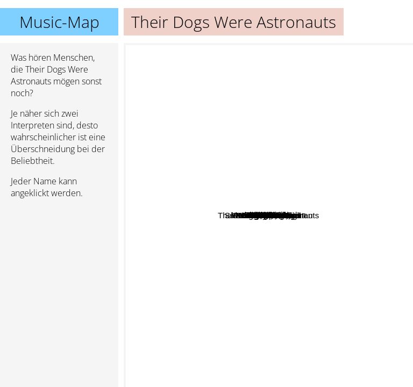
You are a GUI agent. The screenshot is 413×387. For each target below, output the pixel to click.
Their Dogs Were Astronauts (268, 215)
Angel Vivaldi (280, 226)
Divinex (297, 62)
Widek (321, 233)
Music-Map (59, 22)
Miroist (325, 199)
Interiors (265, 123)
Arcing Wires (245, 125)
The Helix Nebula (292, 256)
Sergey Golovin (253, 292)
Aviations (241, 311)
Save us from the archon (249, 354)
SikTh (193, 109)
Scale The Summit (331, 302)
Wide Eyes (263, 181)
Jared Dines (189, 277)
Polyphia (379, 263)
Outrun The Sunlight (181, 302)
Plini (379, 226)
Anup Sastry (185, 218)
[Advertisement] (59, 264)
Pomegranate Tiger (218, 258)
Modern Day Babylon (293, 145)
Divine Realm (245, 245)
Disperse (241, 164)
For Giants (263, 156)
